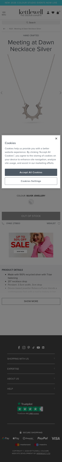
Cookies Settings (31, 181)
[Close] (56, 138)
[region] (31, 161)
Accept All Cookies (31, 172)
